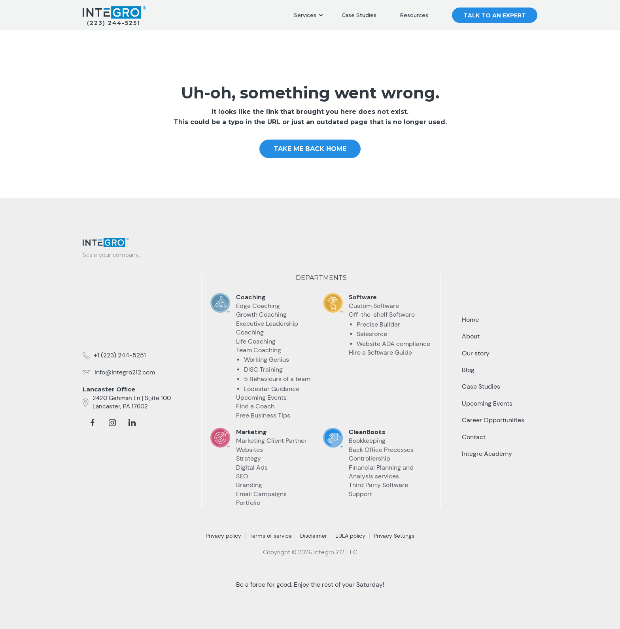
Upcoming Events (261, 397)
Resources (414, 15)
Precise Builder (378, 324)
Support (360, 494)
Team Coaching (258, 350)
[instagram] (112, 423)
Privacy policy (223, 535)
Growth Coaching (261, 314)
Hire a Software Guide (380, 352)
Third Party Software (378, 485)
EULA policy (350, 535)
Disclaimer (313, 535)
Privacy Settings (394, 535)
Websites (249, 450)
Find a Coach (255, 406)
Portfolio (248, 503)
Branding (249, 485)
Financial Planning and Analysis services (381, 471)
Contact (474, 437)
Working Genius (266, 359)
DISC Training (263, 369)
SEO (242, 476)
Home (470, 319)
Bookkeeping (367, 440)
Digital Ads (252, 467)
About (471, 336)
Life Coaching (256, 341)
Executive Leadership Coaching (267, 327)
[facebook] (92, 423)
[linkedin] (132, 423)
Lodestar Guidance (271, 389)
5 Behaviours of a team (277, 379)
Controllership (369, 458)
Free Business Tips (263, 415)
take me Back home (310, 149)
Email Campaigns (261, 494)
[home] (114, 12)
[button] (309, 15)
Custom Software (374, 306)
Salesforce (372, 334)
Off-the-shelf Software (382, 314)
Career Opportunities (493, 420)
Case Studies (359, 15)
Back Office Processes (381, 450)
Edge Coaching (258, 306)
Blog (468, 370)
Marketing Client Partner (271, 440)
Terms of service (271, 535)
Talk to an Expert (494, 15)
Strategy (248, 458)
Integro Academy (487, 454)
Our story (476, 353)
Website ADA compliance (393, 344)
